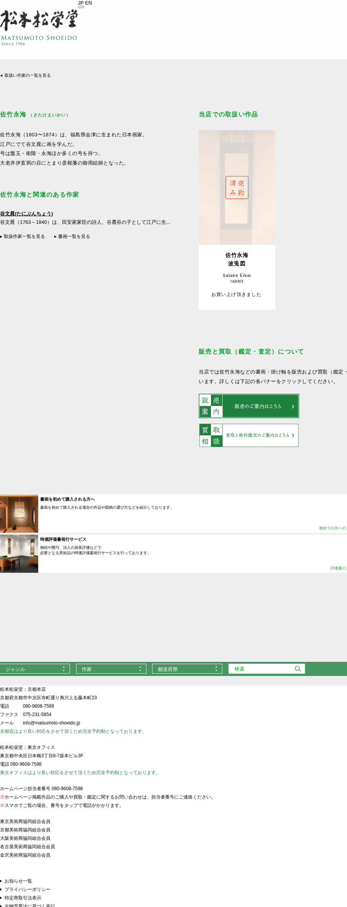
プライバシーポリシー (27, 889)
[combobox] (111, 669)
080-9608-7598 (38, 706)
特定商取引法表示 (23, 898)
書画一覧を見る (74, 236)
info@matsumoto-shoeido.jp (51, 723)
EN (88, 3)
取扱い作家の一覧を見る (28, 75)
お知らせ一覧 (18, 881)
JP (81, 3)
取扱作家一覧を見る (24, 236)
